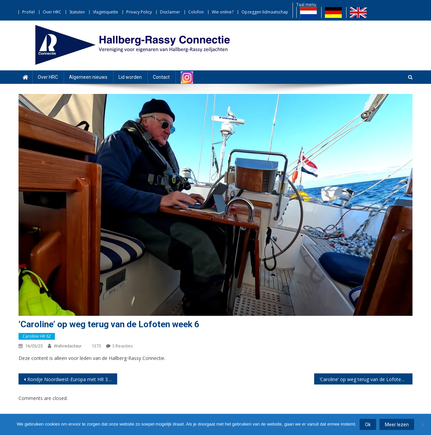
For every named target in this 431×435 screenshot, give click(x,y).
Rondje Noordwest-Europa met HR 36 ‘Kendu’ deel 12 (72, 379)
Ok (368, 424)
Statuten (77, 12)
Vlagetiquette (105, 12)
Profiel (28, 12)
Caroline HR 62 (37, 336)
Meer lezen (397, 424)
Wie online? (222, 12)
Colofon (196, 12)
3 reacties (122, 346)
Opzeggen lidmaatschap (264, 12)
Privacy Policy (139, 12)
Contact (161, 77)
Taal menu (306, 4)
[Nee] (422, 424)
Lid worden (130, 77)
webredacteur (67, 345)
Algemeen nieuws (88, 77)
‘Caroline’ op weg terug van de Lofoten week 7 (366, 379)
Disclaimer (170, 12)
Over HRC (52, 12)
